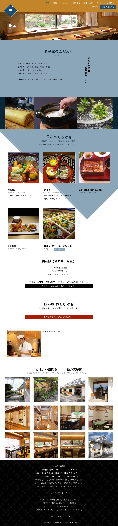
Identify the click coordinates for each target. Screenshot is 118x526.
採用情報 (94, 7)
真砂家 (10, 5)
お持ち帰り (75, 3)
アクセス (100, 3)
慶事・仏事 (88, 3)
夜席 (55, 3)
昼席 (48, 3)
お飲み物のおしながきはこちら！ (59, 317)
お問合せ (110, 3)
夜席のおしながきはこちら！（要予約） (59, 286)
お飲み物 (64, 3)
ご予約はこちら (108, 7)
